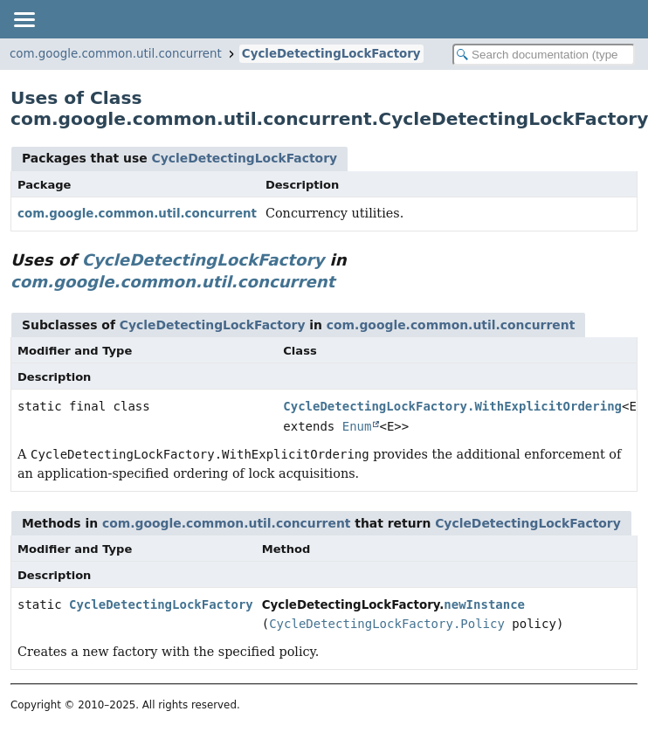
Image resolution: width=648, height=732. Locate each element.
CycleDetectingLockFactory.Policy (387, 624)
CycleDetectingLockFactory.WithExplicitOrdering (452, 406)
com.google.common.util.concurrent (116, 53)
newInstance (484, 604)
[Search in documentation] (543, 55)
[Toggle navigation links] (23, 19)
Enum (357, 426)
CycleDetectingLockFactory (331, 53)
